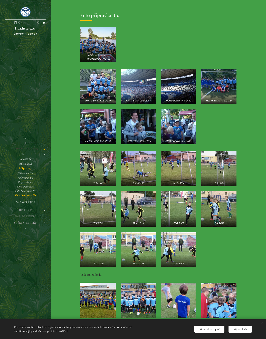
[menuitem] (25, 143)
